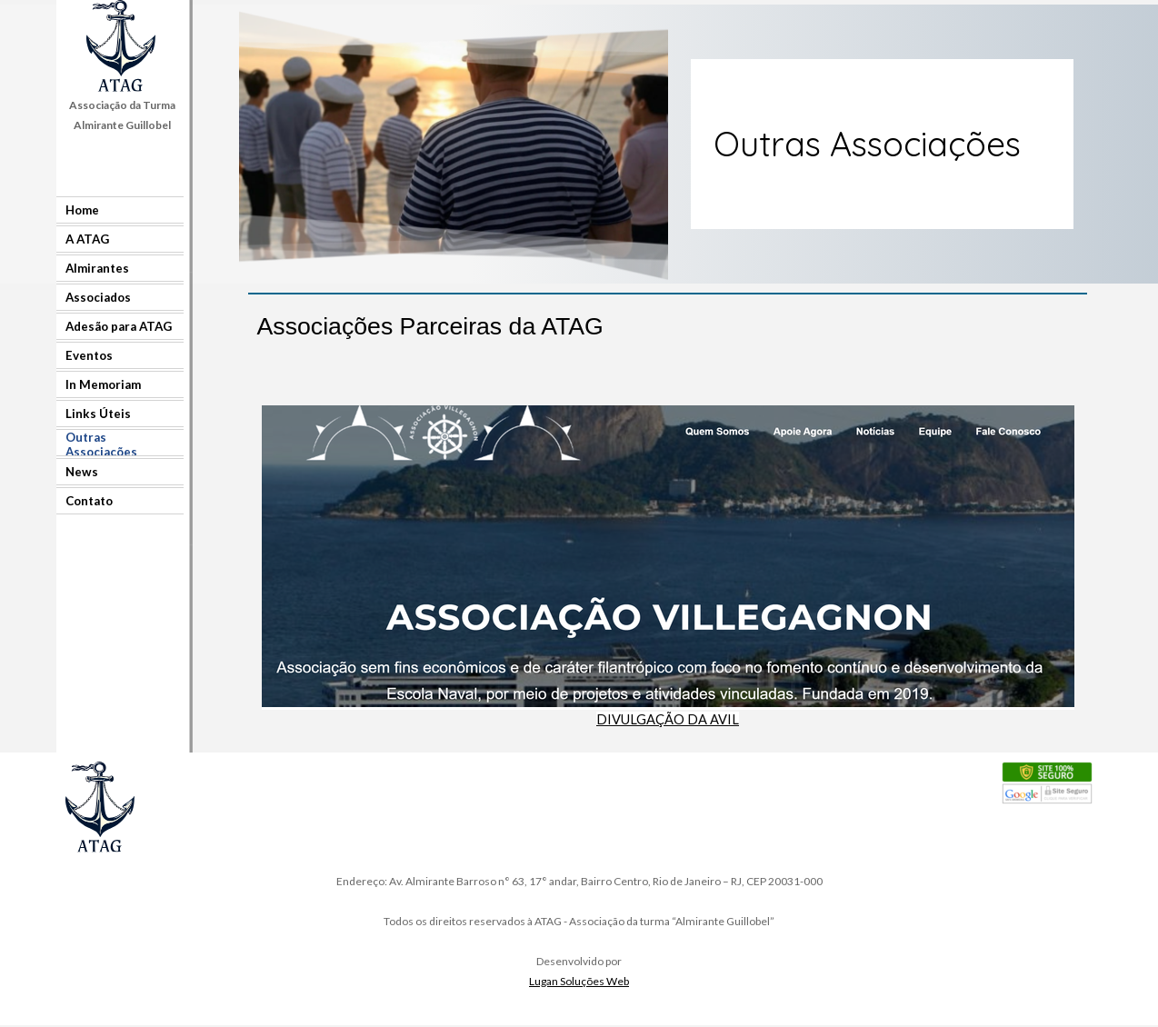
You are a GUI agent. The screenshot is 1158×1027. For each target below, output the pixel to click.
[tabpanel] (121, 115)
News (81, 471)
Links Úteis (98, 413)
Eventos (89, 355)
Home (82, 210)
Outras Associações (101, 444)
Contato (89, 501)
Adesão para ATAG (118, 326)
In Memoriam (103, 384)
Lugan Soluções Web (579, 981)
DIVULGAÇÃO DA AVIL (667, 719)
